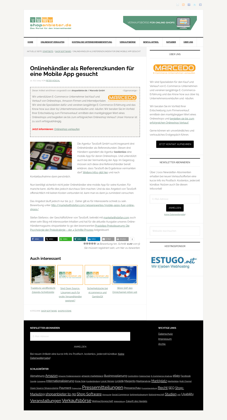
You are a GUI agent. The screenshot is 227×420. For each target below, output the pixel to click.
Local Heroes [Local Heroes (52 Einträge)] (107, 381)
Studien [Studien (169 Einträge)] (171, 394)
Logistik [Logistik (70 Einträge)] (119, 381)
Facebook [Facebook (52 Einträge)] (186, 376)
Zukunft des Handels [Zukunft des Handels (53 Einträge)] (136, 401)
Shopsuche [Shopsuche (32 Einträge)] (106, 395)
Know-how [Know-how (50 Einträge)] (80, 381)
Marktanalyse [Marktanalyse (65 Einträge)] (143, 381)
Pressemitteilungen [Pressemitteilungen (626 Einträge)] (102, 387)
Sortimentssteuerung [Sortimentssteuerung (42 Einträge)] (139, 394)
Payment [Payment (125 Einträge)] (65, 388)
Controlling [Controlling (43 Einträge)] (133, 376)
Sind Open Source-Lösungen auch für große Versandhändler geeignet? (70, 283)
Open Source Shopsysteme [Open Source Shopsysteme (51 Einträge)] (44, 388)
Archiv (162, 344)
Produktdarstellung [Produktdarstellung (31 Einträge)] (149, 388)
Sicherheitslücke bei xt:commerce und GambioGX (97, 281)
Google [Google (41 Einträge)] (33, 381)
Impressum (165, 338)
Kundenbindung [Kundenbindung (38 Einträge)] (93, 381)
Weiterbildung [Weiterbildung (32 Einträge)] (119, 401)
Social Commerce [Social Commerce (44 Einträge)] (120, 394)
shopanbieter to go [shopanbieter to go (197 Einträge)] (60, 394)
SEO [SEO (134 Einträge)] (171, 388)
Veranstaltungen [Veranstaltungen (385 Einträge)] (45, 400)
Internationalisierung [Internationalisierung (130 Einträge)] (60, 381)
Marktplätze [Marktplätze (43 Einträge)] (173, 381)
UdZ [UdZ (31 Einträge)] (179, 395)
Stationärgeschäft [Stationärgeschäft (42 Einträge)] (156, 394)
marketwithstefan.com (116, 217)
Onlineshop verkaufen (67, 129)
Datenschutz (165, 333)
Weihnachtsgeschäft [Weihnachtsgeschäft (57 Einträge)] (102, 401)
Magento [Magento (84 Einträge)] (130, 381)
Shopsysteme (64, 311)
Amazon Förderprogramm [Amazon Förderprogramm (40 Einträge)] (69, 376)
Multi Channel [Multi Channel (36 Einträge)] (185, 381)
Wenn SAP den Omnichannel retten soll (125, 279)
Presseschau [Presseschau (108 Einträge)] (132, 388)
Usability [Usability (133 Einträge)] (187, 394)
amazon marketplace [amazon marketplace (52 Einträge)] (92, 376)
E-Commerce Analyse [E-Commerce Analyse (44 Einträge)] (161, 376)
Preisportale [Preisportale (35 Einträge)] (76, 388)
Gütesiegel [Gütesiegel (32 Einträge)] (41, 381)
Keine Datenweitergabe (174, 214)
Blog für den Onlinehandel (50, 23)
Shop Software (49, 311)
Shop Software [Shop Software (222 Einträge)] (89, 394)
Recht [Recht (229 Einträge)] (163, 387)
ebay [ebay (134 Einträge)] (176, 376)
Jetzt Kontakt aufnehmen (175, 144)
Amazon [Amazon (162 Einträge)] (51, 376)
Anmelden (175, 208)
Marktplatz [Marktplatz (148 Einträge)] (159, 381)
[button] (37, 239)
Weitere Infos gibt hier (95, 172)
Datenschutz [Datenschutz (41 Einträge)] (144, 376)
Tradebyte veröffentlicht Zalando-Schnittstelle (43, 279)
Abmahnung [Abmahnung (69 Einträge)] (37, 375)
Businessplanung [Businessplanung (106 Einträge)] (115, 375)
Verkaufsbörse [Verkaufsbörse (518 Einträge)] (76, 400)
